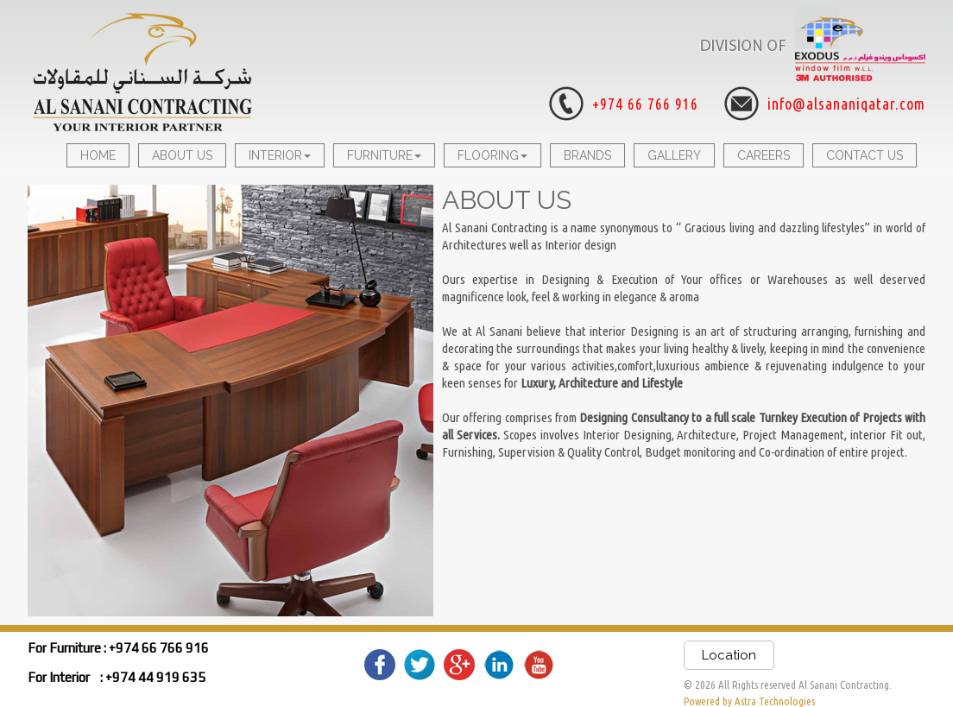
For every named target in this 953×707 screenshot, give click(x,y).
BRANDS (587, 155)
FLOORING (492, 155)
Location (729, 655)
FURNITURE (384, 155)
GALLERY (674, 155)
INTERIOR (280, 155)
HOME (98, 155)
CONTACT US (864, 155)
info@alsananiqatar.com (846, 103)
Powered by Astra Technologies (749, 701)
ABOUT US (182, 155)
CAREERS (763, 155)
